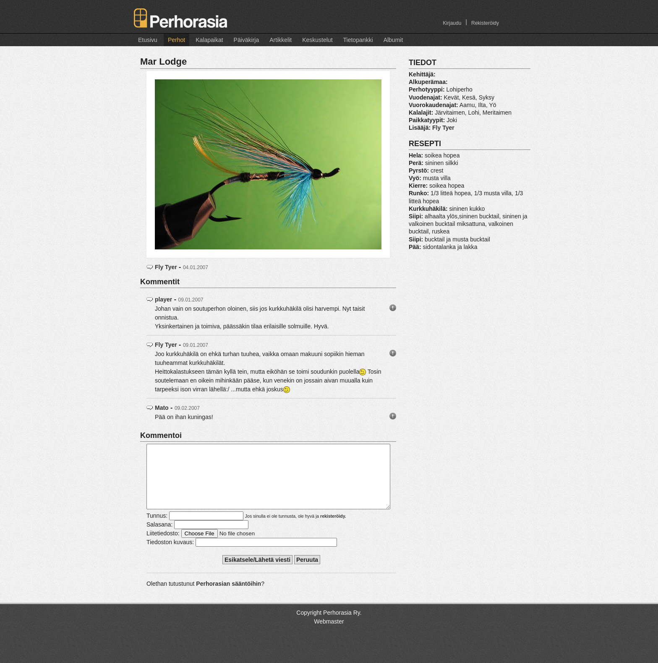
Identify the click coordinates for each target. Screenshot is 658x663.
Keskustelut (317, 40)
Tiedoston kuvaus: (170, 554)
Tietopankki (358, 40)
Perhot (176, 40)
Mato (162, 407)
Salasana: (159, 537)
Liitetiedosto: (163, 545)
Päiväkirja (246, 40)
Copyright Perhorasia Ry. (328, 625)
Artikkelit (280, 40)
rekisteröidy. (333, 528)
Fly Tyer (166, 267)
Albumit (393, 40)
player (163, 299)
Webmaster (329, 634)
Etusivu (147, 40)
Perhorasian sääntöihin (228, 596)
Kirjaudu (452, 23)
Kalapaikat (209, 40)
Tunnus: (156, 528)
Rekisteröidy (485, 23)
